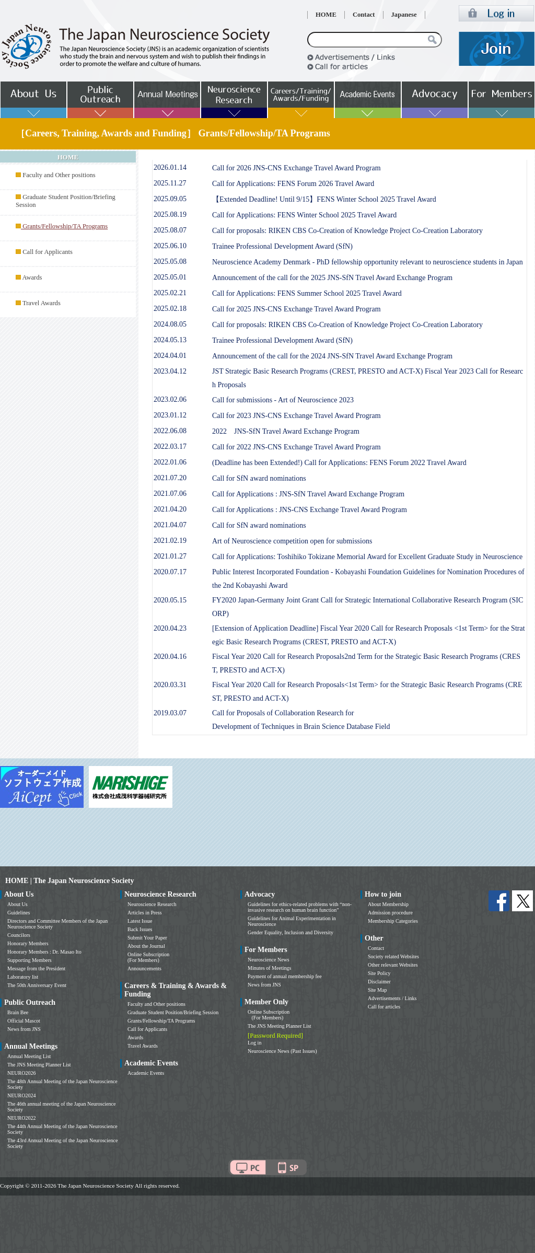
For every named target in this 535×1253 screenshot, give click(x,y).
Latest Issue (140, 921)
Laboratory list (22, 977)
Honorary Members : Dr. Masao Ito (44, 952)
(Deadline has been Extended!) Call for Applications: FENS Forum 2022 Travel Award (339, 463)
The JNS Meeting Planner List (39, 1065)
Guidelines (18, 912)
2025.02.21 (170, 293)
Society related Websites (393, 956)
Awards (32, 277)
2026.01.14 (170, 167)
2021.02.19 (170, 540)
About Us (17, 904)
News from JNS (24, 1029)
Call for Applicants (47, 252)
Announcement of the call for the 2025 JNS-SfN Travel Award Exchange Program (332, 278)
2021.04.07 (170, 525)
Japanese (404, 14)
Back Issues (140, 929)
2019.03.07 (170, 713)
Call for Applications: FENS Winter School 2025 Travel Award (304, 215)
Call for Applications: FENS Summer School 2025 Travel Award (307, 293)
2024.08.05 (170, 324)
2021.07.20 (170, 478)
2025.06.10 (170, 246)
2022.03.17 (170, 446)
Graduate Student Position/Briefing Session (172, 1012)
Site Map (377, 990)
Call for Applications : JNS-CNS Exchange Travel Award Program (309, 510)
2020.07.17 (170, 572)
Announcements (144, 968)
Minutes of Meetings (269, 968)
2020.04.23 (170, 628)
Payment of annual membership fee (285, 976)
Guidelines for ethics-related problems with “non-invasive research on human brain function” (300, 907)
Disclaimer (379, 981)
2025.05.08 (170, 261)
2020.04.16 (170, 656)
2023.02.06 (170, 399)
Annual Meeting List (29, 1056)
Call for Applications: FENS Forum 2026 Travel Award (293, 184)
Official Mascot (23, 1021)
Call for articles (384, 1007)
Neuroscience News (268, 959)
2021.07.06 (170, 493)
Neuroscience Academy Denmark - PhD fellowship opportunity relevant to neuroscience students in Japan (367, 262)
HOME (326, 14)
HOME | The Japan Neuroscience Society (69, 881)
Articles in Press (144, 912)
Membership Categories (393, 921)
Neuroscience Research (152, 904)
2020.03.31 (170, 685)
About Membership (388, 904)
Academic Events (145, 1073)
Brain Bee (17, 1012)
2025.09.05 (170, 199)
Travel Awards (41, 303)
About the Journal (146, 946)
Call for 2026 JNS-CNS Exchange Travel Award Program (296, 168)
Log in (254, 1043)
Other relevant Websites (393, 965)
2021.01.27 (170, 556)
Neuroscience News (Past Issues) (282, 1051)
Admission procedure (390, 912)
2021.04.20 (170, 509)
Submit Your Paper (147, 938)
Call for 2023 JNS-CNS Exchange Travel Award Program (296, 416)
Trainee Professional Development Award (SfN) (282, 246)
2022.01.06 (170, 462)
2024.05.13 (170, 340)
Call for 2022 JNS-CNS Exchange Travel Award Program (296, 447)
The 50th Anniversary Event (36, 985)
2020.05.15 (170, 600)
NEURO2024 (21, 1095)
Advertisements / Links (392, 998)
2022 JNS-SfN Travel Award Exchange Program (285, 431)
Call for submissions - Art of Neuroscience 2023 (283, 400)
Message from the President (36, 968)
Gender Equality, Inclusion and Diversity (290, 932)
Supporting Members (29, 960)
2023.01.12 (170, 415)
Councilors (18, 935)
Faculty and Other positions (59, 175)
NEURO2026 (21, 1073)
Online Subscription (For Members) (148, 957)
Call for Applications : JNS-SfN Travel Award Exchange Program (308, 494)
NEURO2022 (21, 1118)
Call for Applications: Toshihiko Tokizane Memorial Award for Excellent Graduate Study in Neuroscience (367, 557)
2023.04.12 (170, 371)
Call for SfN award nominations (259, 478)
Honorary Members (28, 943)
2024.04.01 (170, 355)
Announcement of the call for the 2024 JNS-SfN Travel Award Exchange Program (332, 356)
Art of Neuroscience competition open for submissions (292, 541)
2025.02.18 (170, 308)
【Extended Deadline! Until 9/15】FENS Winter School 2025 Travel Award (324, 199)
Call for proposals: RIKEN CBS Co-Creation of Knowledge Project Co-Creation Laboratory (347, 231)
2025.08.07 (170, 230)
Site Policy (379, 973)
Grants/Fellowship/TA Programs (161, 1021)
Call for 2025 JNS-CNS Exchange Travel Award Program (296, 309)
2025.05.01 (170, 277)
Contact (364, 14)
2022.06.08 (170, 431)
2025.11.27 (170, 183)
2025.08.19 (170, 214)
